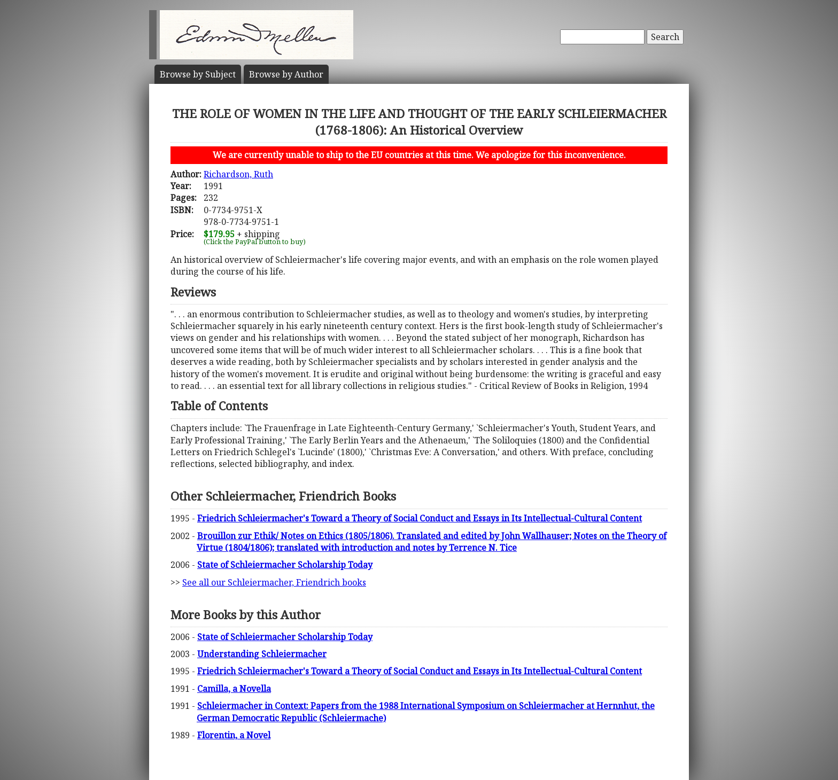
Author (286, 74)
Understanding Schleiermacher (262, 654)
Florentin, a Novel (233, 735)
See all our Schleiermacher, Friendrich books (274, 582)
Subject (198, 74)
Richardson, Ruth (238, 174)
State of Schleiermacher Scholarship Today (285, 565)
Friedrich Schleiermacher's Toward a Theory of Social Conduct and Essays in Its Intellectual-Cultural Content (419, 518)
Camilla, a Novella (234, 689)
